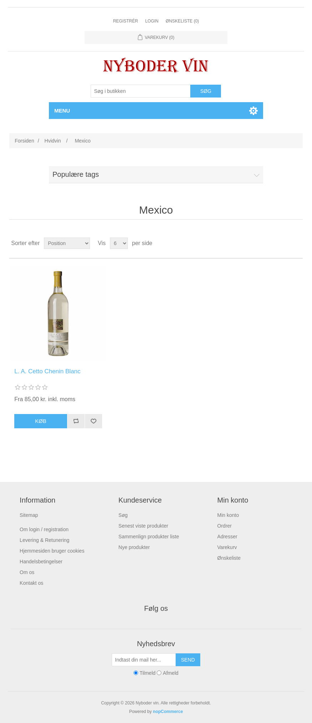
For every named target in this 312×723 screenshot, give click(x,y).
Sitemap (29, 515)
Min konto (228, 515)
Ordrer (224, 526)
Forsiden (24, 141)
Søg (123, 515)
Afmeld (170, 673)
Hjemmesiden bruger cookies (52, 551)
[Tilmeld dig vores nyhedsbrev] (144, 659)
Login (151, 21)
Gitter (284, 243)
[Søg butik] (141, 91)
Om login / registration (44, 529)
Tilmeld (148, 673)
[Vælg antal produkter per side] (119, 243)
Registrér (125, 21)
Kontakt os (31, 583)
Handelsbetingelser (41, 561)
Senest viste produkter (143, 526)
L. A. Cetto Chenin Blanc (47, 371)
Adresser (227, 536)
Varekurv (227, 547)
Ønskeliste (229, 558)
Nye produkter (134, 547)
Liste (296, 243)
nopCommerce (168, 711)
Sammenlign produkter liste (149, 536)
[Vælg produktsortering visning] (67, 243)
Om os (27, 572)
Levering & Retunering (44, 540)
